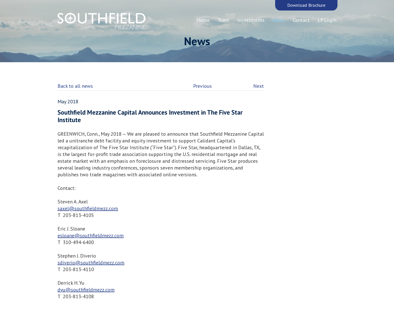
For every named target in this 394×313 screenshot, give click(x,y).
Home (203, 20)
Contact (301, 20)
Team (223, 20)
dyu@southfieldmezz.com (86, 289)
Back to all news (75, 86)
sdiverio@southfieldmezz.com (91, 262)
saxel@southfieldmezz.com (88, 208)
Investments (251, 20)
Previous (202, 86)
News (279, 20)
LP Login (327, 20)
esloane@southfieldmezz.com (91, 235)
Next (258, 86)
